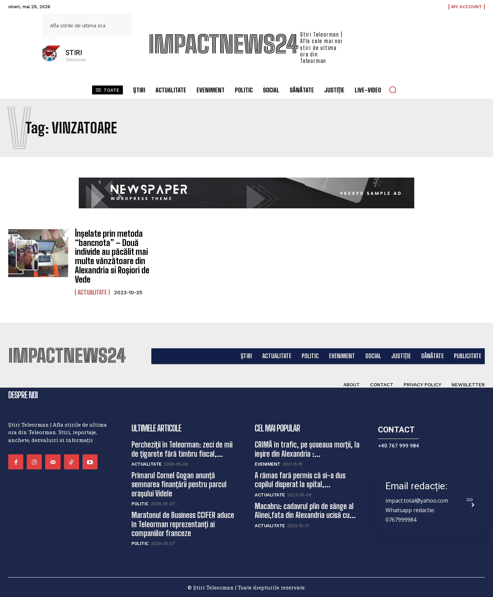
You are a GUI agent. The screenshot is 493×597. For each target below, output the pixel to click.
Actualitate (92, 291)
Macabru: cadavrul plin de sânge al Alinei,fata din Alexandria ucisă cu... (305, 510)
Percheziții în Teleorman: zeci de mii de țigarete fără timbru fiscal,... (181, 449)
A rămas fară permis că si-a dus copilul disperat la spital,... (300, 479)
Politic (140, 503)
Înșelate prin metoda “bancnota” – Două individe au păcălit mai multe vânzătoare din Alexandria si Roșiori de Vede (112, 256)
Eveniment (267, 463)
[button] (392, 89)
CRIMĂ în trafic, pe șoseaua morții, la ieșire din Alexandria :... (307, 449)
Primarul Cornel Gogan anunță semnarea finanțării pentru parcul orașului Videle (179, 484)
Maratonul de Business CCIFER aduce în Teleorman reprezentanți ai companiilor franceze (182, 523)
